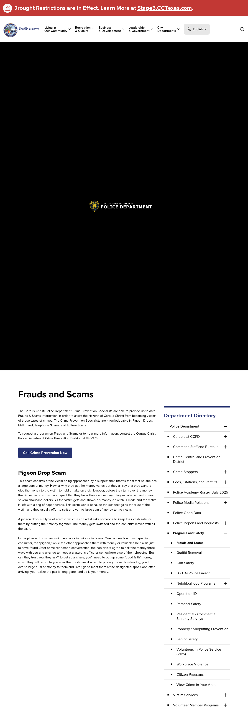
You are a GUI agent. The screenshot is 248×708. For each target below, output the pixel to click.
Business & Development (110, 29)
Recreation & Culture (83, 29)
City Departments (166, 29)
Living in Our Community (55, 29)
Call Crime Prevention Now (45, 453)
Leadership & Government (139, 29)
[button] (197, 29)
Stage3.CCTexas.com (164, 8)
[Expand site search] (242, 29)
